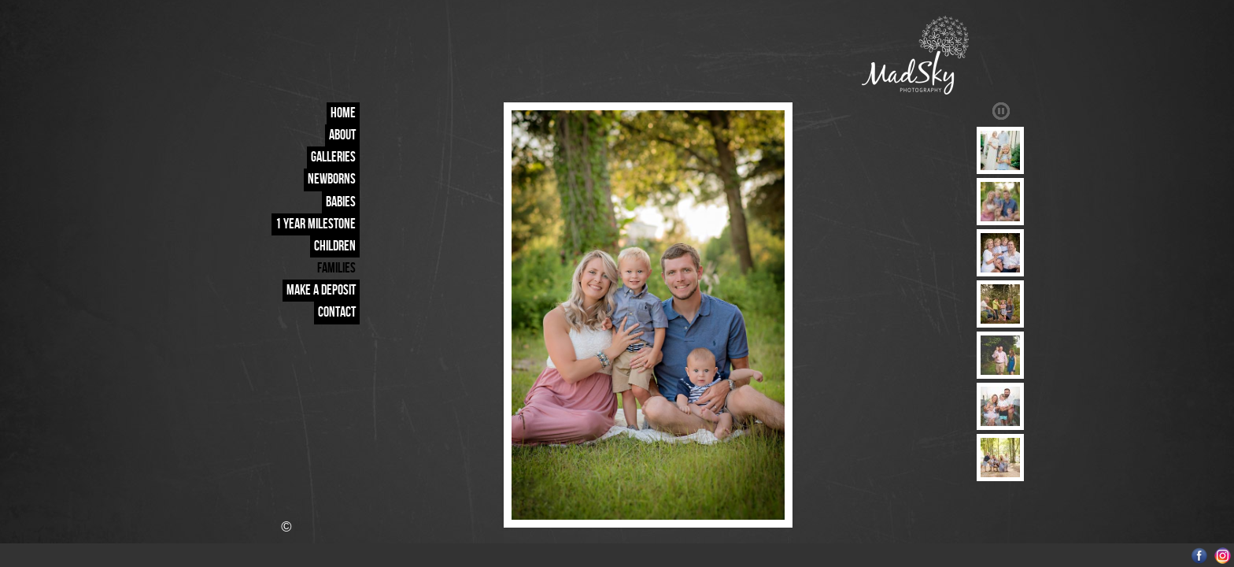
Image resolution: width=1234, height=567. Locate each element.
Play (1001, 111)
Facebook (1200, 555)
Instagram (1222, 555)
